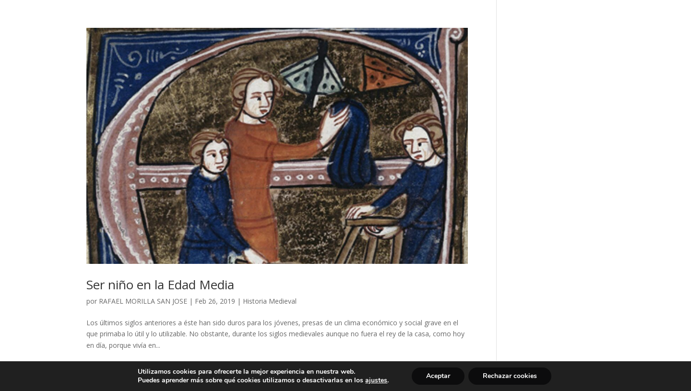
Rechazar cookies (510, 375)
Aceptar (438, 375)
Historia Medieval (270, 301)
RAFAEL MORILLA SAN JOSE (143, 301)
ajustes (376, 380)
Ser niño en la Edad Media (160, 284)
